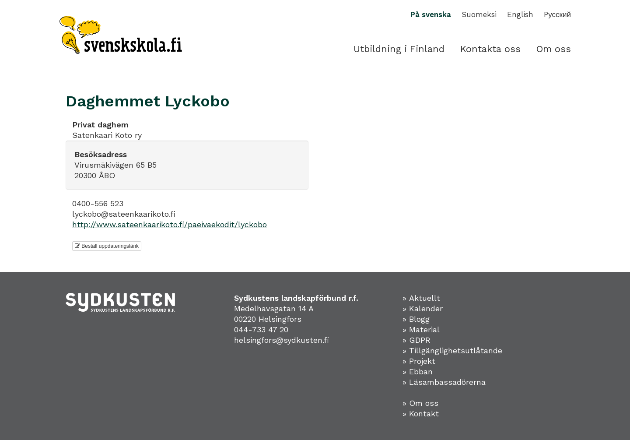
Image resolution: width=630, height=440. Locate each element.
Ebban (421, 371)
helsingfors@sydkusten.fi (281, 340)
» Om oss (420, 403)
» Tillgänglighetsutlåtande (452, 350)
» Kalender (422, 308)
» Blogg (416, 319)
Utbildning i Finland (399, 48)
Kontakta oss (490, 48)
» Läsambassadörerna (444, 382)
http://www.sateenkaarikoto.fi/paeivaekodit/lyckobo (169, 224)
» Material (421, 329)
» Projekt (418, 361)
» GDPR (416, 340)
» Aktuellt (421, 298)
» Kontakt (420, 413)
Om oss (553, 48)
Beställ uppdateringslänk (107, 246)
